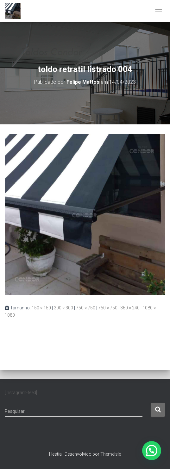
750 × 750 (85, 307)
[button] (151, 450)
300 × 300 (63, 307)
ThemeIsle (110, 454)
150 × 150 (41, 307)
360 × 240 (130, 307)
